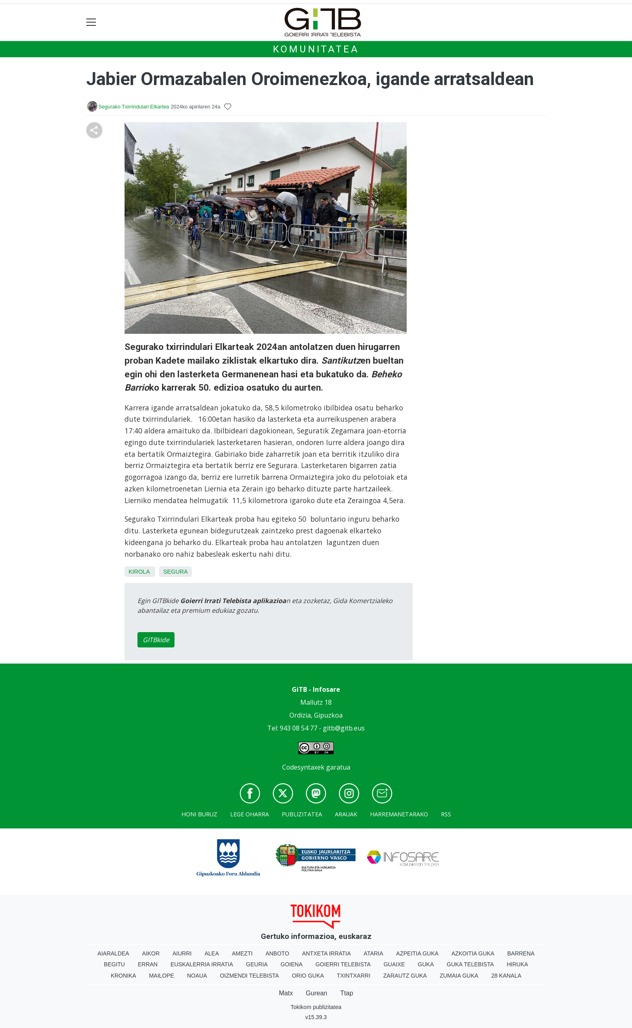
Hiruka (517, 964)
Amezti (242, 953)
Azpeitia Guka (417, 953)
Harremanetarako (399, 814)
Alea (211, 953)
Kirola (139, 571)
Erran (148, 964)
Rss (446, 814)
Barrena (520, 953)
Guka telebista (470, 964)
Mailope (161, 975)
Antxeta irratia (326, 953)
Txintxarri (353, 975)
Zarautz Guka (405, 975)
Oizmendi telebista (249, 975)
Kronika (123, 975)
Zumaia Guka (459, 975)
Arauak (346, 814)
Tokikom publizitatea (316, 1007)
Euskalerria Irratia (201, 964)
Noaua (197, 975)
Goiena (291, 964)
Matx (286, 993)
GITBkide (156, 639)
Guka (426, 964)
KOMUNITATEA (316, 49)
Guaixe (394, 964)
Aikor (151, 953)
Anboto (277, 953)
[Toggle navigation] (91, 22)
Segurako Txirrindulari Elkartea (133, 107)
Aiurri (182, 953)
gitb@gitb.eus (344, 728)
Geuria (257, 964)
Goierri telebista (342, 964)
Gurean (316, 993)
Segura (175, 571)
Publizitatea (302, 814)
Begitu (114, 964)
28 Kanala (506, 975)
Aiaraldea (113, 953)
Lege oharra (249, 814)
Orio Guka (308, 975)
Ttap (346, 993)
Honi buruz (199, 814)
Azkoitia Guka (473, 953)
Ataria (373, 953)
